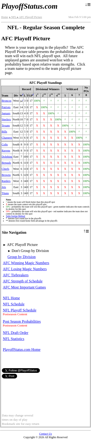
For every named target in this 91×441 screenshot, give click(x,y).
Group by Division (22, 257)
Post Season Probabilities (22, 321)
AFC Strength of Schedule (22, 281)
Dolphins (7, 156)
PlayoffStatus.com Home (22, 350)
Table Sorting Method (15, 216)
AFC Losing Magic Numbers (25, 269)
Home (4, 17)
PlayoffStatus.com (29, 6)
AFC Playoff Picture (29, 17)
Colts (5, 144)
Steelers (6, 119)
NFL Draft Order (15, 333)
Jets (4, 187)
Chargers (7, 137)
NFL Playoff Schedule (19, 310)
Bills (4, 131)
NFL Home (11, 298)
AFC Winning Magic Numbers (26, 263)
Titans (5, 193)
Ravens (6, 150)
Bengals (6, 162)
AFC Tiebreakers (16, 275)
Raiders (6, 181)
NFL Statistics (13, 339)
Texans (6, 125)
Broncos (6, 100)
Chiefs (5, 168)
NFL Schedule (13, 304)
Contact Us (45, 433)
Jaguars (6, 113)
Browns (6, 175)
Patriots (6, 107)
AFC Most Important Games (24, 287)
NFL (12, 17)
